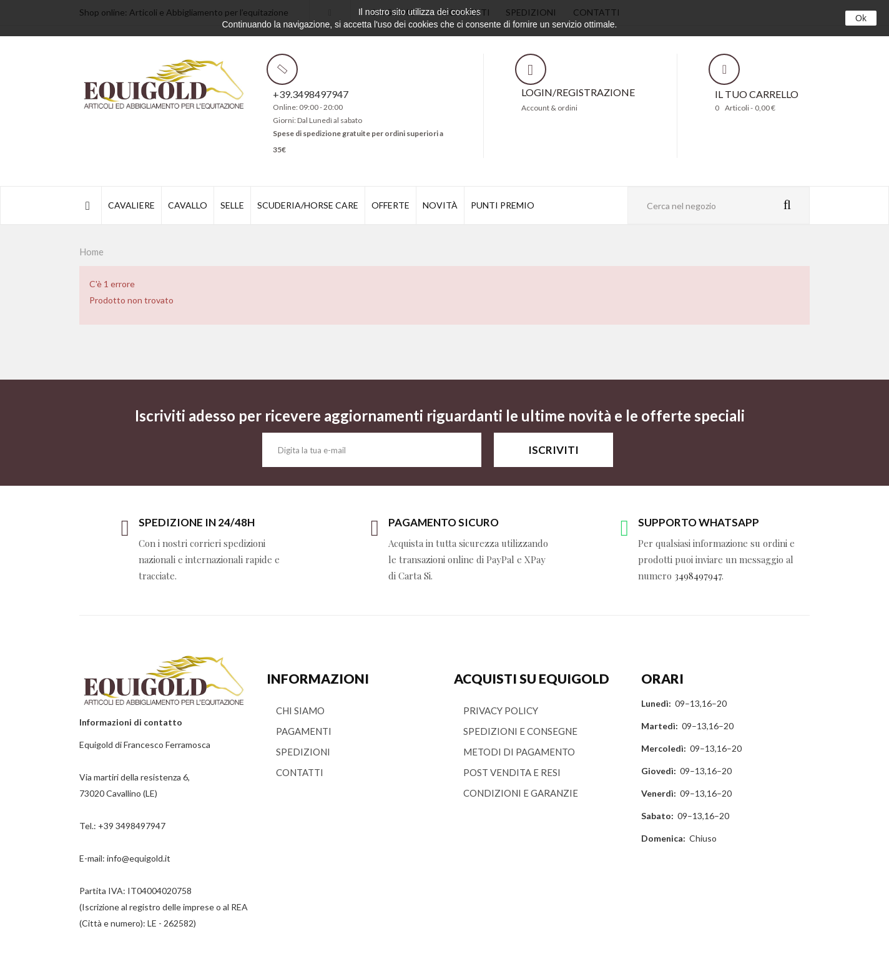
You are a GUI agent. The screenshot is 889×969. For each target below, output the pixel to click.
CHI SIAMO (300, 710)
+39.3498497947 (310, 94)
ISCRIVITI (553, 449)
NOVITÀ (440, 205)
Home (91, 251)
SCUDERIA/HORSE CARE (307, 205)
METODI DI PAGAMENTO (519, 751)
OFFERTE (390, 205)
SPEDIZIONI (303, 751)
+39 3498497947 (131, 825)
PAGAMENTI (304, 731)
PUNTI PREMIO (502, 205)
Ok (861, 18)
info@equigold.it (138, 858)
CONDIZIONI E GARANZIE (520, 793)
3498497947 (698, 575)
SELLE (232, 205)
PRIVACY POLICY (500, 710)
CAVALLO (187, 205)
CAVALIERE (131, 205)
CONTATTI (299, 772)
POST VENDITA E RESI (512, 772)
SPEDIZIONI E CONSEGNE (520, 731)
